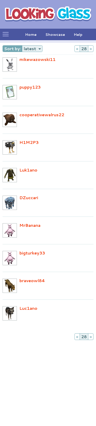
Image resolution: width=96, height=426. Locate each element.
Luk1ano (28, 170)
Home (31, 34)
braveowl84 (32, 280)
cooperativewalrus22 (41, 115)
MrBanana (29, 225)
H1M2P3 (29, 142)
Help (78, 34)
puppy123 (30, 87)
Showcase (55, 34)
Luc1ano (28, 308)
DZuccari (28, 197)
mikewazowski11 (37, 59)
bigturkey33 (32, 253)
